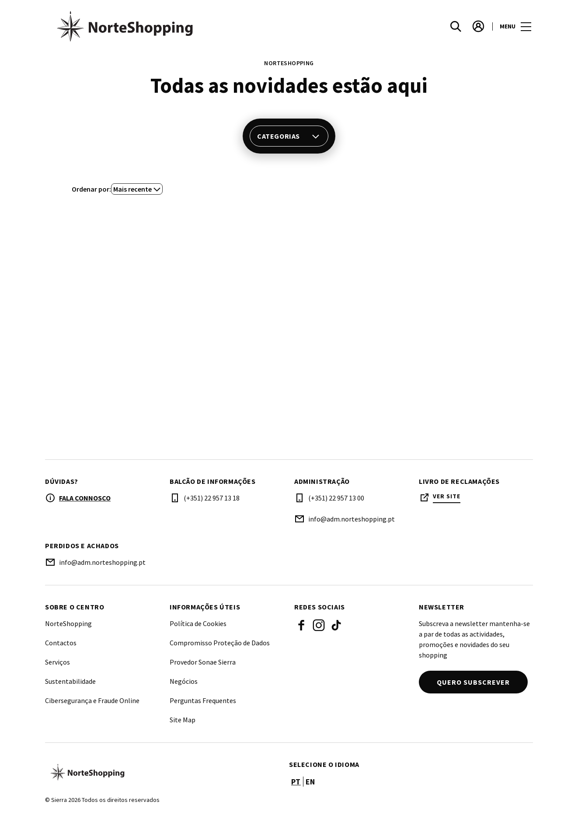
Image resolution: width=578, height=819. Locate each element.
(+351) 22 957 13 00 (336, 498)
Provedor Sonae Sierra (203, 662)
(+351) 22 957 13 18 (212, 498)
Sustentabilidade (70, 681)
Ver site (446, 496)
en (310, 782)
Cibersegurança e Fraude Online (92, 700)
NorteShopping (68, 623)
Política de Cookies (198, 623)
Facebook (301, 625)
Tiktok (336, 625)
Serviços (57, 662)
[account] (478, 26)
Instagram (319, 625)
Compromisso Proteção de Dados (220, 642)
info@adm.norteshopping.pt (351, 518)
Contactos (61, 642)
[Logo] (162, 772)
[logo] (168, 26)
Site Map (182, 719)
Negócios (184, 681)
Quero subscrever (473, 682)
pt (296, 782)
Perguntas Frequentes (203, 700)
